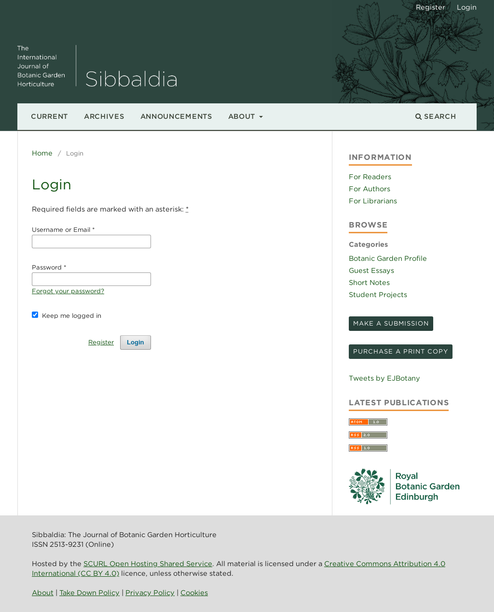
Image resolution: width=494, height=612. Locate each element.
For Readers (370, 176)
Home (42, 153)
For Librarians (373, 201)
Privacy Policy (150, 592)
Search (435, 116)
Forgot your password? (68, 291)
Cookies (194, 592)
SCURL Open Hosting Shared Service (147, 563)
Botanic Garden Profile (388, 258)
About (243, 116)
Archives (104, 116)
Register (430, 7)
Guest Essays (371, 270)
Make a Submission (391, 323)
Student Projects (378, 294)
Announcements (176, 116)
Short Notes (369, 282)
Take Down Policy (89, 592)
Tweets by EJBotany (384, 378)
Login (467, 7)
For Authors (369, 189)
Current (49, 116)
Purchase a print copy (400, 351)
